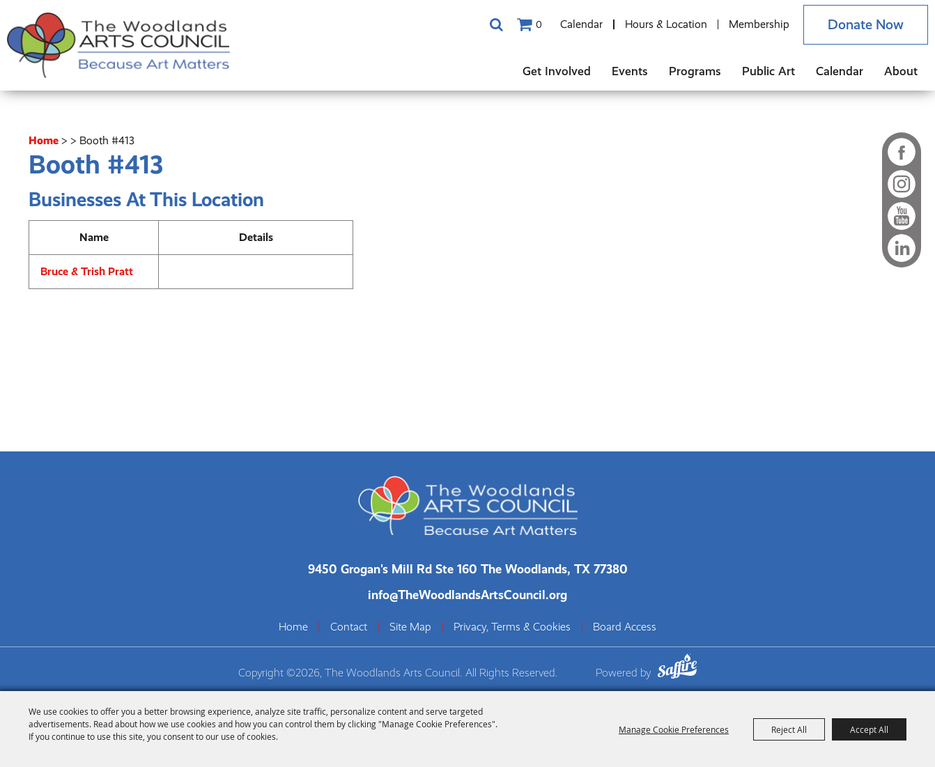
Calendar (581, 24)
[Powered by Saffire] (677, 668)
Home (44, 140)
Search (496, 24)
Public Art (768, 71)
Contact (348, 627)
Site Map (410, 627)
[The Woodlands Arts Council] (118, 45)
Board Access (624, 627)
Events (630, 71)
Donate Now (866, 25)
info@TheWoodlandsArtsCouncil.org (467, 594)
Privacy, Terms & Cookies (512, 627)
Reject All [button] (789, 729)
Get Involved (557, 71)
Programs (695, 71)
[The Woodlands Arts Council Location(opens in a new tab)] (468, 568)
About (901, 71)
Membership (759, 24)
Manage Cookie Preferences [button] (674, 729)
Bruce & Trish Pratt (86, 271)
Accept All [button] (869, 729)
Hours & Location (666, 24)
